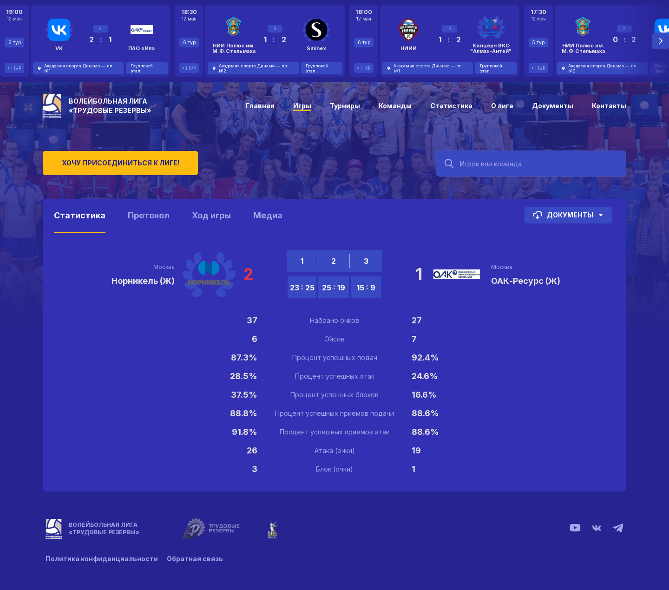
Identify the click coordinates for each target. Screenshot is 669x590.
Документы (552, 106)
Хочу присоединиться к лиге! (112, 162)
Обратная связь (195, 559)
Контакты (609, 106)
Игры (302, 106)
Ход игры (211, 215)
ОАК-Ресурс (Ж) (525, 281)
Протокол (149, 215)
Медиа (267, 215)
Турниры (345, 106)
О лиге (502, 106)
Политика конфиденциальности (102, 559)
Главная (260, 106)
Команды (395, 106)
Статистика (451, 106)
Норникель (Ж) (143, 281)
